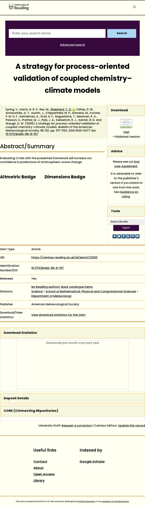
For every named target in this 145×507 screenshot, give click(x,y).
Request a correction (77, 426)
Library (39, 481)
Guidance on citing (129, 194)
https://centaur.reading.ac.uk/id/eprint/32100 (64, 257)
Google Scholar (92, 462)
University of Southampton (115, 501)
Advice (116, 151)
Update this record (131, 426)
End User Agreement (127, 164)
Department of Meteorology (51, 296)
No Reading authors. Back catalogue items (62, 287)
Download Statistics (20, 333)
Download (119, 110)
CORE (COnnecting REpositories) (31, 411)
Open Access (44, 474)
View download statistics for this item (58, 315)
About (38, 468)
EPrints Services (86, 501)
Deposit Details (16, 398)
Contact (40, 462)
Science (37, 291)
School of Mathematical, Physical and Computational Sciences (91, 291)
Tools (115, 211)
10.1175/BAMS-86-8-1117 (22, 134)
